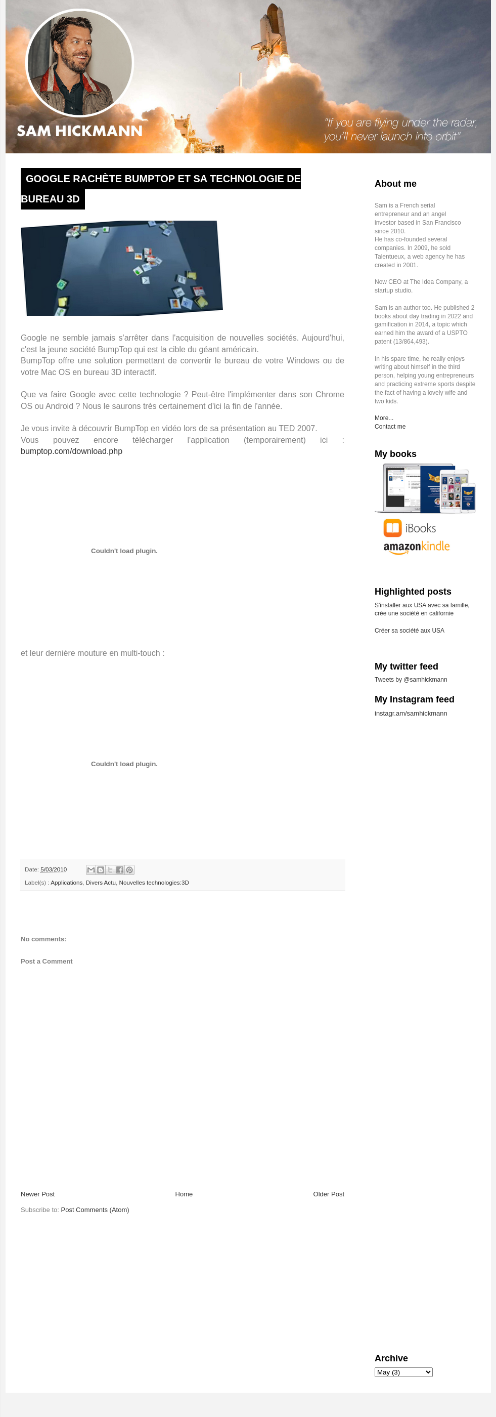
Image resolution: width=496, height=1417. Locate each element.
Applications (66, 882)
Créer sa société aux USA (409, 630)
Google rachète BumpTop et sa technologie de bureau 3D (161, 188)
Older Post (328, 1194)
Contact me (390, 426)
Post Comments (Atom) (95, 1210)
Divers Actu (101, 882)
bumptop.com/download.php (71, 451)
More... (384, 418)
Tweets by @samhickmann (411, 679)
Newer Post (38, 1194)
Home (184, 1194)
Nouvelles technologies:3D (154, 882)
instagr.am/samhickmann (411, 713)
